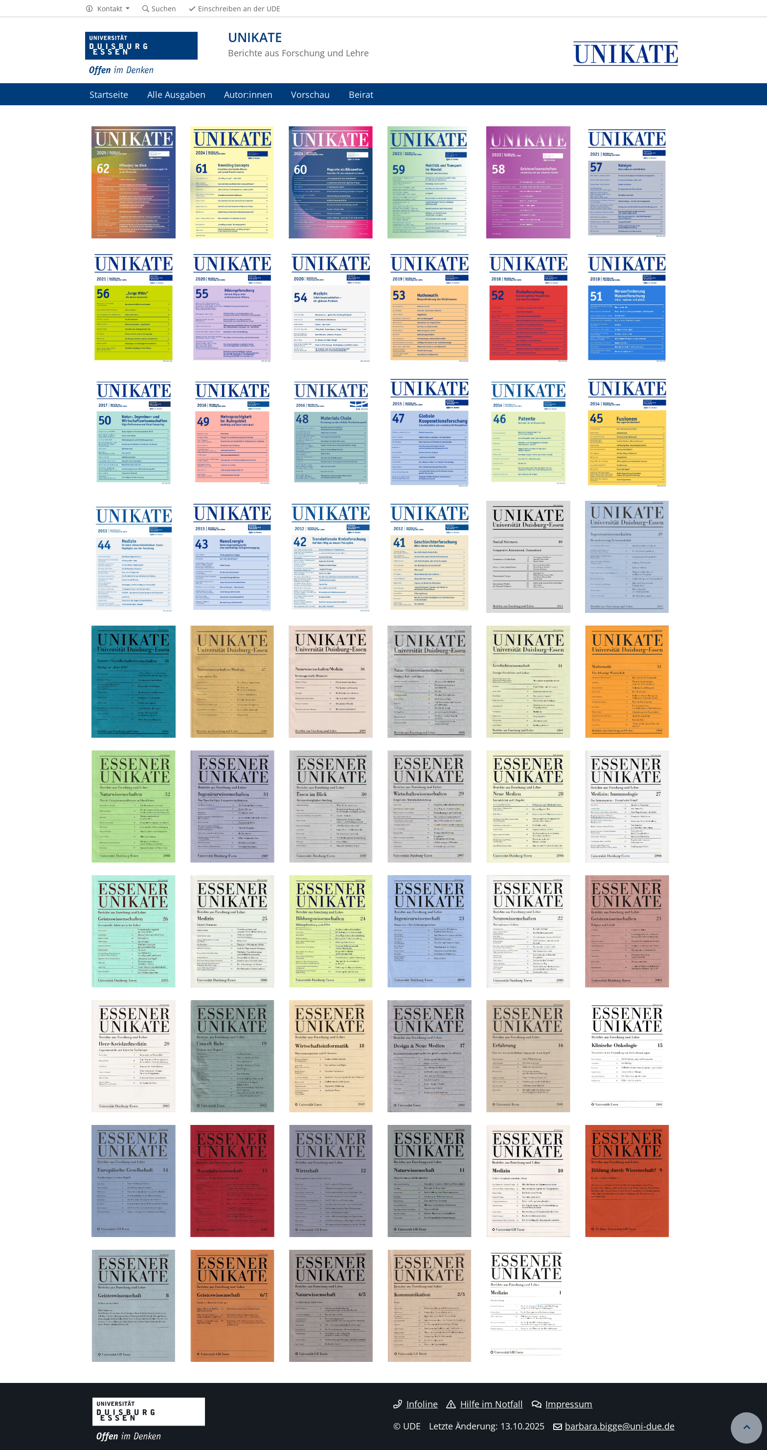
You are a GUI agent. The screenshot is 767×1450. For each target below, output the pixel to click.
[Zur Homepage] (141, 54)
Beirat (361, 94)
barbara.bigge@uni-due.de (620, 1426)
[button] (107, 9)
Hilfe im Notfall (484, 1404)
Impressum (562, 1404)
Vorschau (310, 94)
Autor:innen (248, 94)
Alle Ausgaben (176, 94)
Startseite (109, 94)
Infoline (415, 1404)
